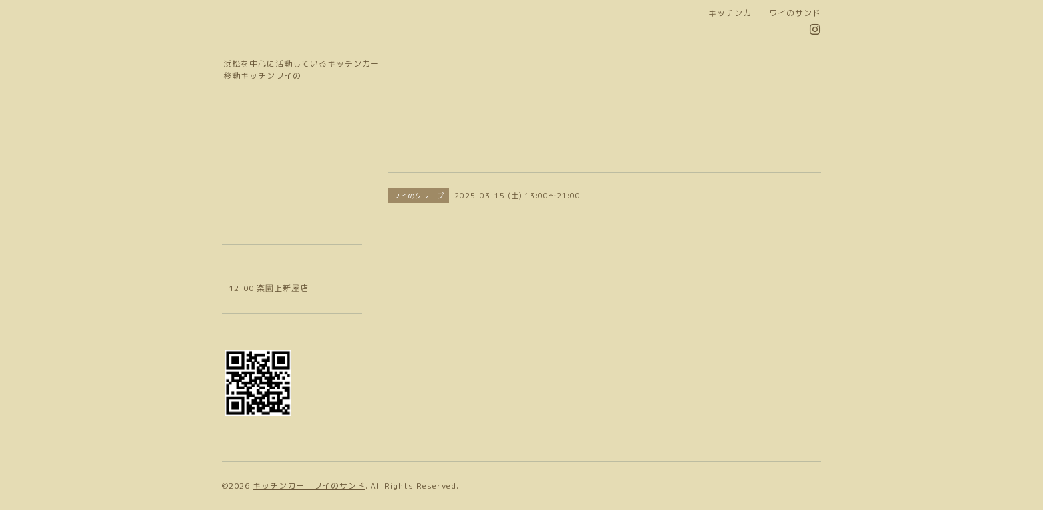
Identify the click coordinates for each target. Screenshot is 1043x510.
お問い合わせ (255, 199)
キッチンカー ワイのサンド (309, 485)
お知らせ (246, 151)
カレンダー (250, 175)
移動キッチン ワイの (332, 38)
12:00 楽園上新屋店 (269, 288)
